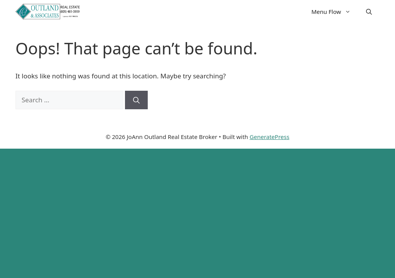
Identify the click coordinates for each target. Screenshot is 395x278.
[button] (369, 11)
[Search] (136, 100)
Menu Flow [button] (334, 11)
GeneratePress (269, 137)
